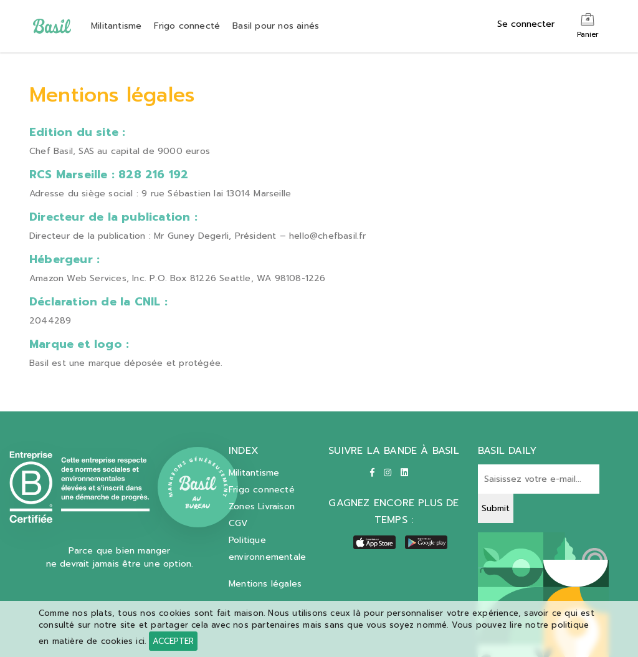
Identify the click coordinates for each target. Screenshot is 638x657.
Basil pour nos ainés (275, 25)
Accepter (173, 641)
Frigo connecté (187, 25)
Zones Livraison (262, 506)
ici (140, 641)
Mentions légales (265, 583)
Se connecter (526, 24)
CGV (238, 523)
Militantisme (116, 25)
